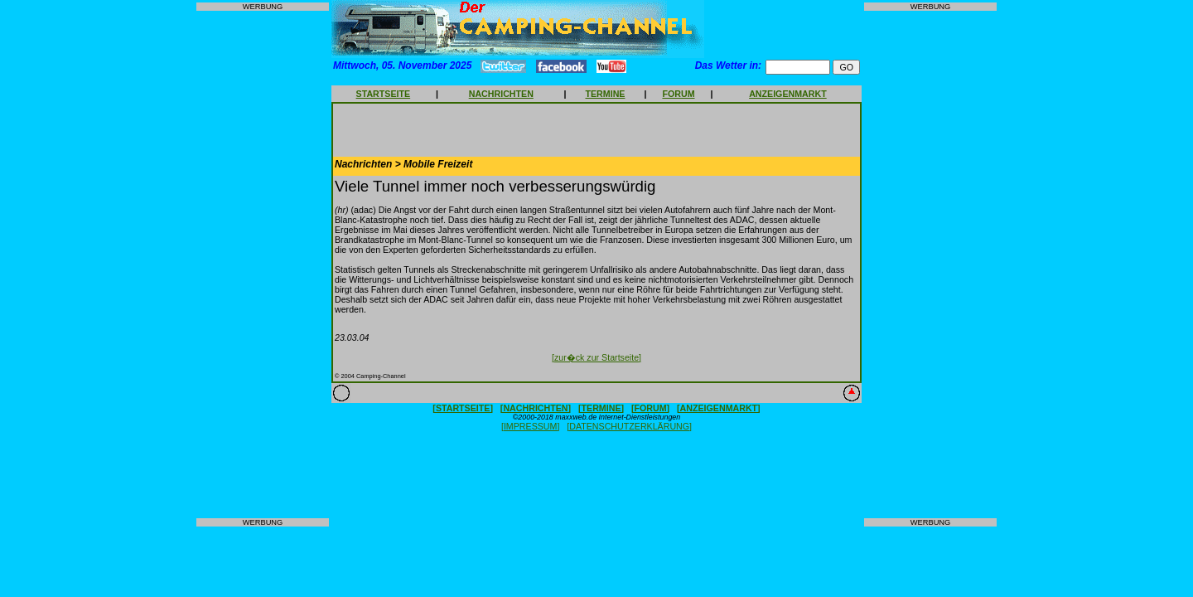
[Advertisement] (262, 264)
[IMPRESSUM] (530, 426)
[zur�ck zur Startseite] (596, 357)
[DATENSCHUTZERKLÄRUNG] (629, 426)
